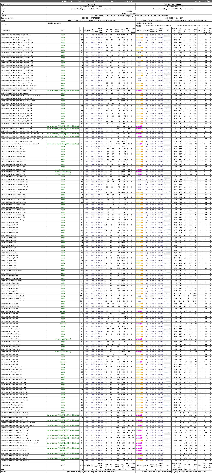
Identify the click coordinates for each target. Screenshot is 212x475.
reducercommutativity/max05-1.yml (13, 166)
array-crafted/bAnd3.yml (10, 310)
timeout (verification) (63, 171)
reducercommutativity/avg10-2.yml (13, 153)
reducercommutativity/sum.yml (11, 209)
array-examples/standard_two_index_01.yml (16, 105)
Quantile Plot (98, 1)
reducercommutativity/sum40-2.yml (13, 219)
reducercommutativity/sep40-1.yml (13, 204)
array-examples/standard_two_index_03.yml (16, 110)
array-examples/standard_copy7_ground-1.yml (17, 72)
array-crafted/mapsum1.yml (10, 343)
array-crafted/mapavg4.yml (10, 338)
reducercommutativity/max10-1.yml (13, 168)
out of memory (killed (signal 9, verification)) (63, 92)
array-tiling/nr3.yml (8, 239)
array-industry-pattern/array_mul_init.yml (17, 130)
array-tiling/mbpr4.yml (9, 229)
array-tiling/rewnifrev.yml (11, 280)
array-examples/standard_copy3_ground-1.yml (17, 51)
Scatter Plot (113, 1)
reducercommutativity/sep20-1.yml (13, 201)
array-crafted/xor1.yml (9, 356)
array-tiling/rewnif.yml (10, 277)
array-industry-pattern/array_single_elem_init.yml (20, 145)
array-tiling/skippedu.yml (10, 290)
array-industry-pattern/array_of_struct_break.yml (19, 133)
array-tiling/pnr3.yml (9, 249)
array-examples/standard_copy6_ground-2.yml (17, 69)
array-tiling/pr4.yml (8, 267)
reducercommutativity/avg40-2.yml (13, 158)
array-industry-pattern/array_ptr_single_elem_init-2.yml (22, 140)
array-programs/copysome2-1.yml (12, 300)
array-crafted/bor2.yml (9, 320)
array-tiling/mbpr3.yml (9, 226)
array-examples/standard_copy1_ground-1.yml (17, 41)
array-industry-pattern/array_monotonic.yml (17, 128)
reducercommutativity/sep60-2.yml (13, 206)
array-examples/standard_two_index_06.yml (16, 117)
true (139, 44)
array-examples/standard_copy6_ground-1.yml (17, 67)
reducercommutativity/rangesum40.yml (14, 188)
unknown (139, 36)
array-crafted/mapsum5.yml (10, 353)
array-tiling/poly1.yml (9, 257)
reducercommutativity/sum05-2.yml (13, 211)
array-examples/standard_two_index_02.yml (16, 107)
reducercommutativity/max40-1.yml (13, 173)
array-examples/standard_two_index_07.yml (16, 120)
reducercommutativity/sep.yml (11, 193)
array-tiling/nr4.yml (8, 242)
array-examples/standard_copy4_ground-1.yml (17, 57)
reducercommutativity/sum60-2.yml (13, 221)
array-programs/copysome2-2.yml (12, 302)
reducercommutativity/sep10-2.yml (13, 199)
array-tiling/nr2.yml (8, 237)
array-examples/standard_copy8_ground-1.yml (17, 77)
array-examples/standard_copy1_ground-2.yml (17, 44)
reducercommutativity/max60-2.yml (13, 176)
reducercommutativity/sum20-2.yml (13, 216)
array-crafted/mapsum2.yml (10, 346)
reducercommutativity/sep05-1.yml (13, 196)
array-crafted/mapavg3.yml (10, 335)
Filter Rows (82, 1)
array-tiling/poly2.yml (9, 259)
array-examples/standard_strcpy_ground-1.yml (17, 100)
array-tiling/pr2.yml (8, 262)
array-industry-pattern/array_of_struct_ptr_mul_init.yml (22, 135)
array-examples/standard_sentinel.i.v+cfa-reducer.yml (21, 97)
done (63, 36)
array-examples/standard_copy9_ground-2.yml (17, 84)
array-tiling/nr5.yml (8, 244)
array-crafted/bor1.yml (9, 318)
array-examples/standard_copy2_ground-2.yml (17, 49)
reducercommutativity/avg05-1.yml (13, 150)
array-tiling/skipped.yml (10, 287)
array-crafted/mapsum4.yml (10, 351)
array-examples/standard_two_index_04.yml (16, 112)
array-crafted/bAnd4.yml (10, 313)
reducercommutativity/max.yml (11, 163)
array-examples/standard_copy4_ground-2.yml (17, 59)
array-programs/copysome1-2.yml (12, 297)
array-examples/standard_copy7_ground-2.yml (17, 74)
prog (87, 36)
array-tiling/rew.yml (8, 275)
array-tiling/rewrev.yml (10, 285)
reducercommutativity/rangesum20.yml (14, 186)
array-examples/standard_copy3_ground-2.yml (17, 54)
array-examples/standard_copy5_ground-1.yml (17, 62)
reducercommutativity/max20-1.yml (13, 171)
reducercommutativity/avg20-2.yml (13, 155)
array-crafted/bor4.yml (9, 325)
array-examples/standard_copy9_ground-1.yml (17, 82)
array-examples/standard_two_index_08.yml (16, 122)
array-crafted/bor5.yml (9, 328)
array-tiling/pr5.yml (8, 270)
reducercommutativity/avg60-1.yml (13, 160)
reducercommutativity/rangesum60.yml (14, 191)
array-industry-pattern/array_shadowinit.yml (17, 143)
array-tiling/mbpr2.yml (9, 224)
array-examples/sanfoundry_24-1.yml (14, 39)
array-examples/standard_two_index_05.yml (16, 115)
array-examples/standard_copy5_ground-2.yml (17, 64)
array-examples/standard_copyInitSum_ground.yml (19, 87)
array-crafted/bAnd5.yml (10, 315)
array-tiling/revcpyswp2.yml (11, 272)
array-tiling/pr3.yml (8, 264)
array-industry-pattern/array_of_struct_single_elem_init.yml (24, 138)
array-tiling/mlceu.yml (9, 234)
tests (93, 36)
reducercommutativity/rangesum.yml (13, 178)
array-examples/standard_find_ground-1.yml (17, 89)
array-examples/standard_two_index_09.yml (16, 125)
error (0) (139, 92)
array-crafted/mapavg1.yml (10, 330)
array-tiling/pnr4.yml (9, 252)
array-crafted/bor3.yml (9, 323)
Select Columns (66, 1)
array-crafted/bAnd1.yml (10, 305)
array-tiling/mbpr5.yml (9, 231)
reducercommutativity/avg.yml (11, 148)
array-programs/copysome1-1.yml (12, 295)
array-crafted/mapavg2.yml (10, 333)
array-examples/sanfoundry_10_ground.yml (16, 36)
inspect (101, 36)
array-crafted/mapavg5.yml (10, 340)
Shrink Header (129, 1)
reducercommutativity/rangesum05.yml (14, 181)
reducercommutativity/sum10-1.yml (13, 214)
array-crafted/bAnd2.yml (10, 307)
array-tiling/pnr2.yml (9, 247)
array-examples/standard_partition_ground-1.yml (19, 92)
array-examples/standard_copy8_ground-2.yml (17, 79)
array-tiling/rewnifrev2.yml (11, 282)
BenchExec (207, 1)
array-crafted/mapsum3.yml (10, 348)
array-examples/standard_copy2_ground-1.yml (17, 46)
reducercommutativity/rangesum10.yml (14, 183)
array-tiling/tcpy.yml (9, 292)
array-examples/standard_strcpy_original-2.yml (18, 102)
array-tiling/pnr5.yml (9, 254)
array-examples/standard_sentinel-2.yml (15, 95)
